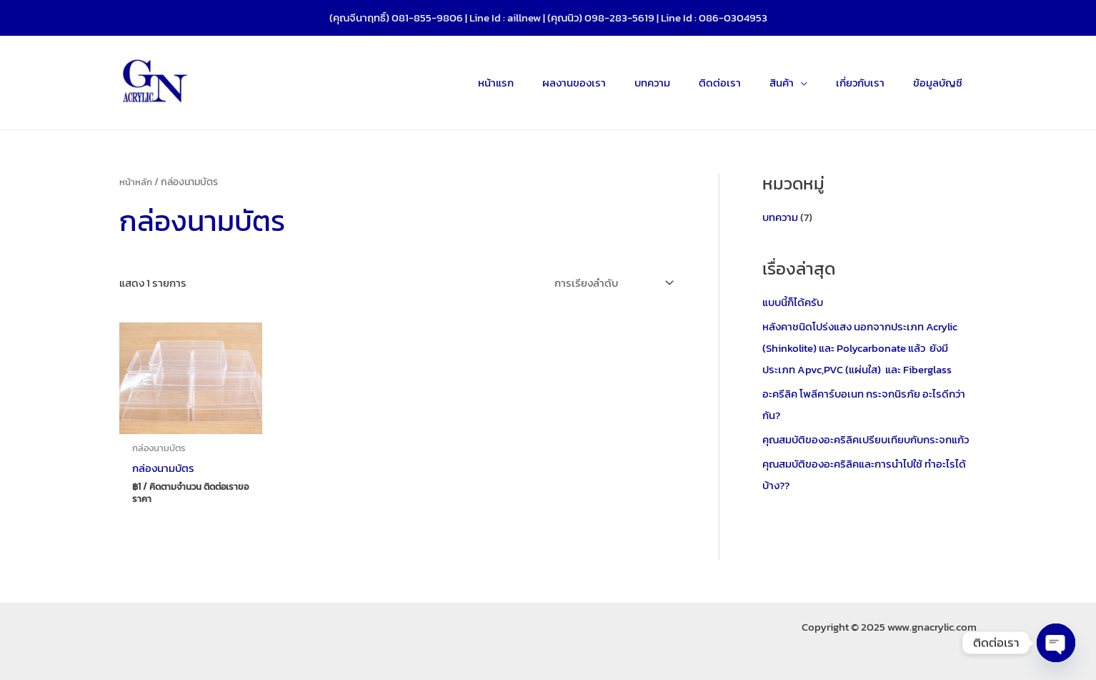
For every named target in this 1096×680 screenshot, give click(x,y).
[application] (818, 83)
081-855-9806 (427, 17)
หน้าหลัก (136, 181)
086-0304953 (733, 17)
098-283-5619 (619, 17)
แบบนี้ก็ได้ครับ (792, 302)
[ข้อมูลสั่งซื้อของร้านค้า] (610, 283)
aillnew (524, 17)
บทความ (780, 217)
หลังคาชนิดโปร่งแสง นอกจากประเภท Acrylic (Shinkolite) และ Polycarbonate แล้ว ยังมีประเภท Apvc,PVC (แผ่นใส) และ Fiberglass (859, 348)
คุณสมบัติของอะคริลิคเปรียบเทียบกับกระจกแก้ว (865, 438)
